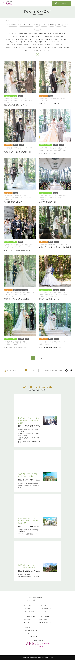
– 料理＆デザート (46, 608)
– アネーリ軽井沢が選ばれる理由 (33, 597)
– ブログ (26, 622)
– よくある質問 (43, 619)
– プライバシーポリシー (30, 636)
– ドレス (43, 611)
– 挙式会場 (27, 608)
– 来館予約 (27, 627)
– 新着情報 (27, 619)
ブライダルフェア (63, 3)
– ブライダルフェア (29, 605)
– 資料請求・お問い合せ (30, 630)
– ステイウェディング (45, 622)
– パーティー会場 (29, 611)
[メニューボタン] (73, 3)
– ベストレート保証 (29, 600)
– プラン (43, 605)
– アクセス (27, 633)
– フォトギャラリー (44, 616)
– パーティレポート (29, 616)
